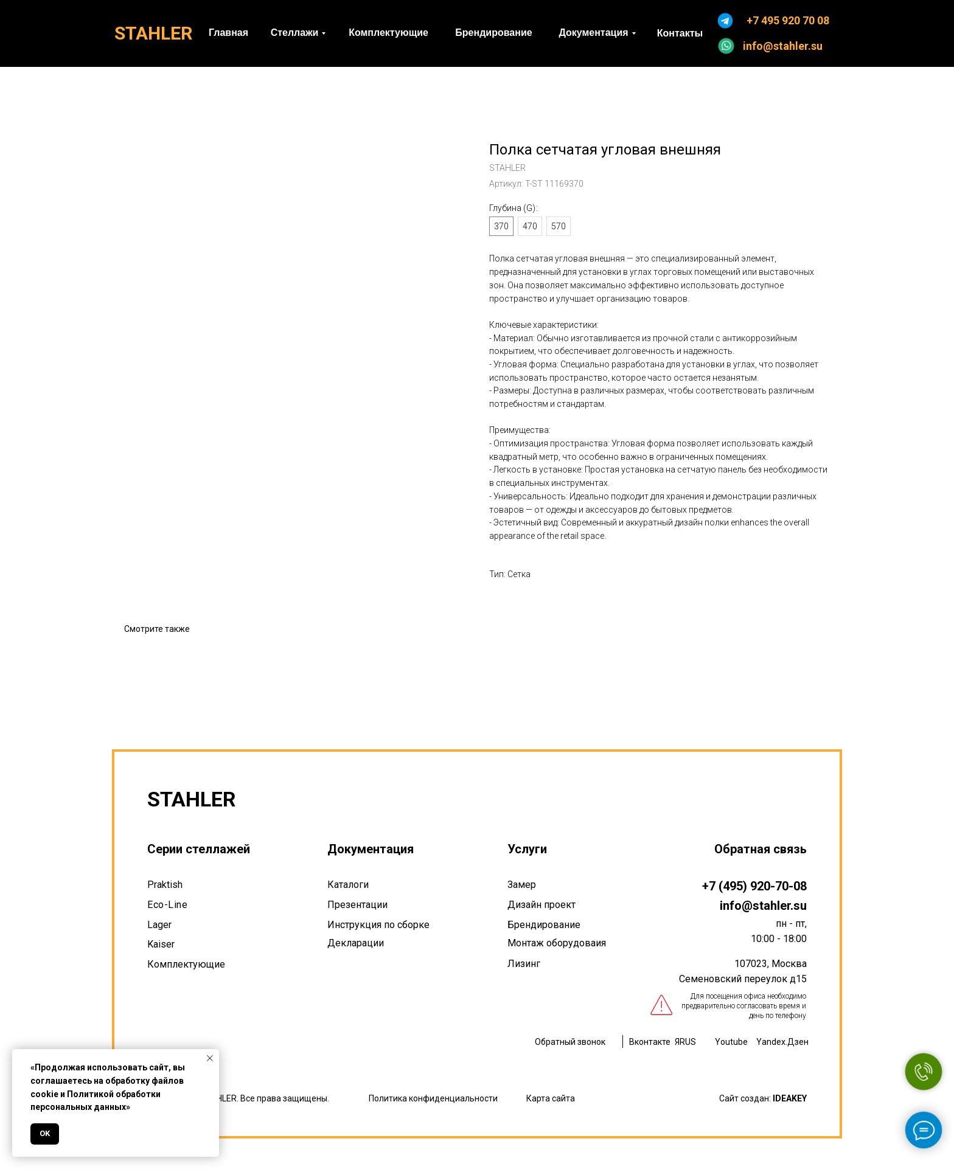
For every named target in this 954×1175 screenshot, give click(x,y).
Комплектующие (186, 964)
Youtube (731, 1042)
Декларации (355, 943)
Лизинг (523, 963)
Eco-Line (167, 904)
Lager (159, 925)
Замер (521, 884)
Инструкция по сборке (378, 925)
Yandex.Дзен (782, 1042)
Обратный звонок (570, 1042)
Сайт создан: (763, 1098)
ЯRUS (685, 1042)
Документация (370, 849)
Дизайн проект (541, 904)
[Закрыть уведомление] (210, 1058)
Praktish (165, 884)
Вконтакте (649, 1042)
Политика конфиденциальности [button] (433, 1098)
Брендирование (543, 925)
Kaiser (161, 944)
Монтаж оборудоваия (556, 943)
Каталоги (348, 884)
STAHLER (153, 33)
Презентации (357, 904)
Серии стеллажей (198, 849)
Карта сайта (550, 1098)
